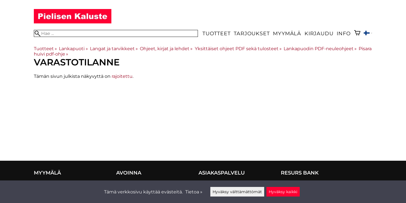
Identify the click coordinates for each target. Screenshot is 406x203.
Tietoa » (193, 192)
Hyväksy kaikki (283, 191)
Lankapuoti (73, 48)
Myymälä (287, 33)
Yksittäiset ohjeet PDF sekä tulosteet (238, 48)
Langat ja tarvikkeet (114, 48)
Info (343, 33)
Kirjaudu (318, 33)
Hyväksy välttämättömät (237, 191)
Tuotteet (216, 33)
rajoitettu (122, 76)
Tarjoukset (252, 33)
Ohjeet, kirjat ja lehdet (166, 48)
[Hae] (116, 33)
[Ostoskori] (357, 33)
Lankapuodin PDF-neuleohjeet (320, 48)
